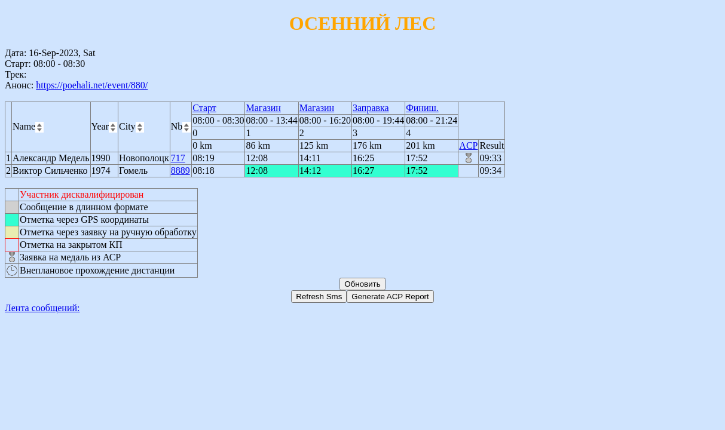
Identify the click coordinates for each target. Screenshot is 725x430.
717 (178, 158)
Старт (204, 108)
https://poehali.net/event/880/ (92, 85)
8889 (180, 170)
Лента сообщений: (42, 308)
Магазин (263, 108)
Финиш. (422, 108)
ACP (468, 145)
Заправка (371, 108)
